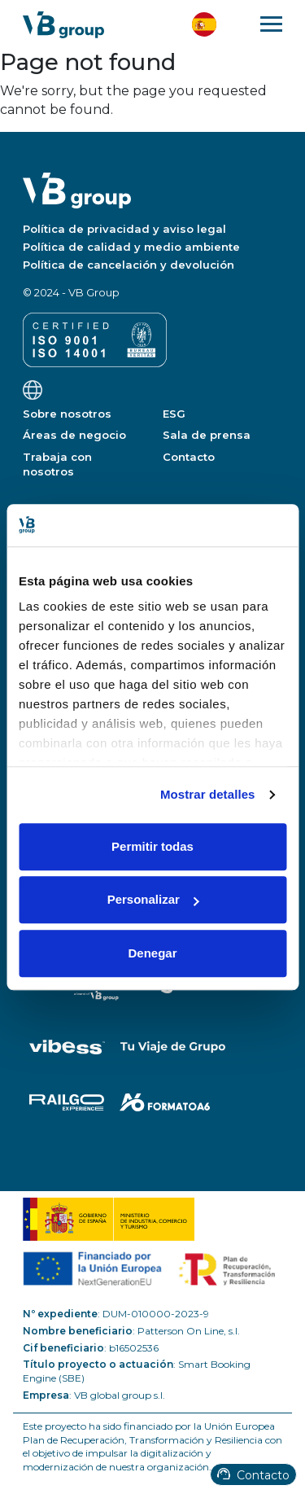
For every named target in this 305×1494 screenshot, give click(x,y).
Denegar (152, 953)
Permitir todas (152, 846)
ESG (174, 413)
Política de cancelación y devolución (128, 264)
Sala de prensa (207, 434)
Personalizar (153, 900)
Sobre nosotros (67, 413)
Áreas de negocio (74, 434)
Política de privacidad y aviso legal (124, 228)
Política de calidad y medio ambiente (131, 246)
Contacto (253, 1475)
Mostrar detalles (207, 795)
